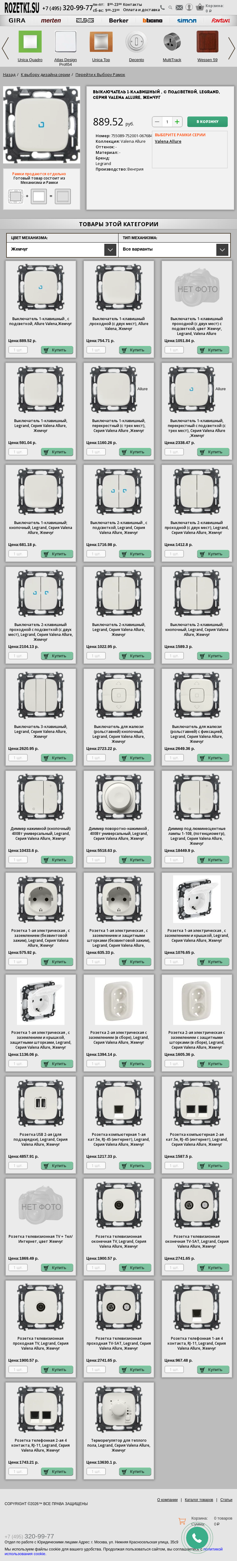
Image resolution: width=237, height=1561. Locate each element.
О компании (167, 1500)
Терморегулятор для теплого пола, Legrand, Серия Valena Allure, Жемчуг (118, 1445)
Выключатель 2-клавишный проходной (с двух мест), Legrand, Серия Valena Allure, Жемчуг (197, 527)
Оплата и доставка (141, 9)
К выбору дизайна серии (45, 74)
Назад (9, 74)
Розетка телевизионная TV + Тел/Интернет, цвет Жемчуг (41, 1239)
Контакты (132, 4)
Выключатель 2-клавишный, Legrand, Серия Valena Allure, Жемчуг (118, 629)
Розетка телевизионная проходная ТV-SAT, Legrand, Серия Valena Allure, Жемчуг (119, 1343)
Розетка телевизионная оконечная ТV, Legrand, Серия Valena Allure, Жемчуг (118, 1241)
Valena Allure (168, 141)
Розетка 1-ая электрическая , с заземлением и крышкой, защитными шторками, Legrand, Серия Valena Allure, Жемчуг (40, 1040)
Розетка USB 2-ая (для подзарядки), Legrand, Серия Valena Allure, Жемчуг (41, 1139)
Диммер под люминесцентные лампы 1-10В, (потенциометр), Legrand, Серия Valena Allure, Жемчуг (197, 836)
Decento (136, 59)
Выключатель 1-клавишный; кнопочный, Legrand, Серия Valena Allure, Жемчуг (40, 527)
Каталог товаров (199, 1500)
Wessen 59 (208, 59)
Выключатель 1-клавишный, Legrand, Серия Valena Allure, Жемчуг (40, 425)
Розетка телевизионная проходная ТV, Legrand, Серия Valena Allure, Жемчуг (41, 1343)
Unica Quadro (30, 59)
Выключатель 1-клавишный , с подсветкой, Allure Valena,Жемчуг (40, 321)
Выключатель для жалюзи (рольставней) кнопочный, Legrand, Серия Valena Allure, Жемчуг (119, 734)
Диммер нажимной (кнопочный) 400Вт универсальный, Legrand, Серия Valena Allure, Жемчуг (40, 833)
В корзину (207, 122)
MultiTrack (172, 59)
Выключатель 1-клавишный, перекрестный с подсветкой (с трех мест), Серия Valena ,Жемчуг (197, 428)
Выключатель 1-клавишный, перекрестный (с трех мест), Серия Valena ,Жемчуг (118, 425)
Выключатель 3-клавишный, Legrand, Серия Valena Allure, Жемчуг (40, 731)
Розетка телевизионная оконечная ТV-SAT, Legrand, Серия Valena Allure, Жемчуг (197, 1241)
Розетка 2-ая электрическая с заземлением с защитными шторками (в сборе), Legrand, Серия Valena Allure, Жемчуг (196, 1040)
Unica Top (101, 59)
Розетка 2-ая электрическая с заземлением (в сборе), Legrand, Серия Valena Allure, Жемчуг (119, 1037)
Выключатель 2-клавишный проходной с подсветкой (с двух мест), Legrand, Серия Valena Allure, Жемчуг (40, 632)
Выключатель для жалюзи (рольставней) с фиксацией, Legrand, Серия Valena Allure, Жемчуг (196, 734)
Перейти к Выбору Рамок (100, 74)
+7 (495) (67, 8)
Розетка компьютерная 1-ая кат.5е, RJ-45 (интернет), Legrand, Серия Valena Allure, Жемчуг (119, 1139)
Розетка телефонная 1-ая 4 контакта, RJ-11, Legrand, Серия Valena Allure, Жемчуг (197, 1343)
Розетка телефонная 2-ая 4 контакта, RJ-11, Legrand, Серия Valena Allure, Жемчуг (40, 1445)
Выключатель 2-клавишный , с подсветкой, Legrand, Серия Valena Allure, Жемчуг (118, 527)
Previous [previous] (5, 48)
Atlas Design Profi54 (65, 62)
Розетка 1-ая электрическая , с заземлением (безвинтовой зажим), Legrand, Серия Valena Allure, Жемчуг (40, 938)
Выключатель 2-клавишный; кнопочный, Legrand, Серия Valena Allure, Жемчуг (196, 629)
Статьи (226, 1500)
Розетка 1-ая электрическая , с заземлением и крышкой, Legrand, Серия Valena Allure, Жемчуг (196, 935)
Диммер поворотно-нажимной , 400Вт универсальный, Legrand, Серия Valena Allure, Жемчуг (119, 833)
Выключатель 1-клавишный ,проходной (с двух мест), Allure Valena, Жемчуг (118, 323)
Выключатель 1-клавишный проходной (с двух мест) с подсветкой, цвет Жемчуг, (197, 326)
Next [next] (231, 48)
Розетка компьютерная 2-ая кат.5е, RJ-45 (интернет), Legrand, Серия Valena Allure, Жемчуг (197, 1139)
